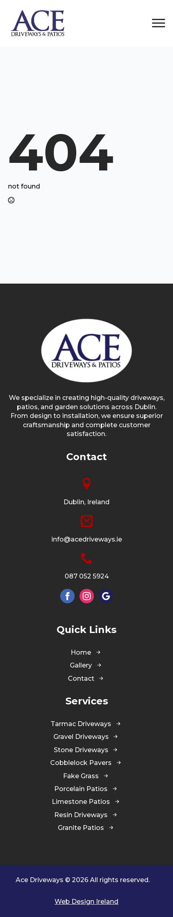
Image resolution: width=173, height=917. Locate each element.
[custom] (106, 596)
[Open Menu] (158, 23)
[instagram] (86, 596)
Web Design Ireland (86, 901)
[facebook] (67, 596)
